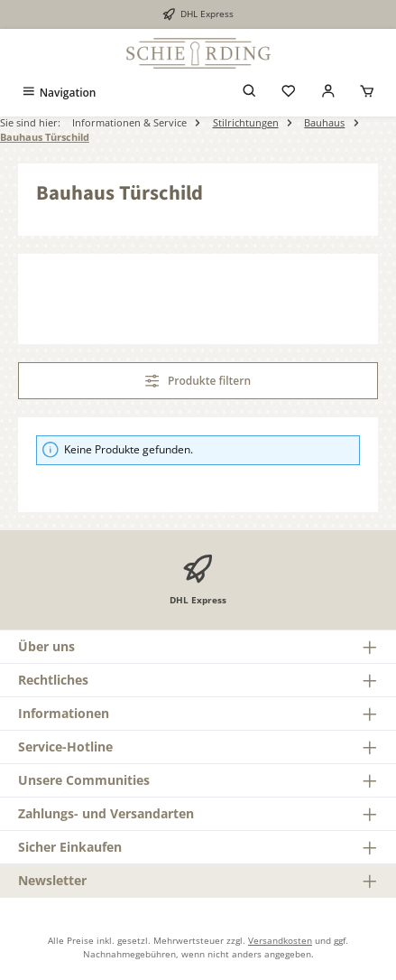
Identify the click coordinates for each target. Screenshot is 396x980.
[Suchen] (250, 92)
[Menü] (58, 92)
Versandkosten (280, 940)
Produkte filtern (198, 380)
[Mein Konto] (328, 92)
